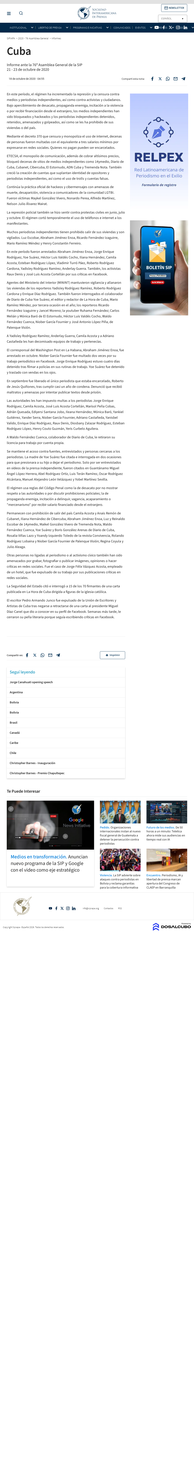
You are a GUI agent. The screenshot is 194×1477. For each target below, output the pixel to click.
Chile (13, 753)
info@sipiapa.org (91, 908)
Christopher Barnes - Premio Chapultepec (37, 773)
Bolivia (14, 702)
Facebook (56, 908)
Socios (183, 27)
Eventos (140, 27)
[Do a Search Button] (20, 13)
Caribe (14, 743)
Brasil (13, 723)
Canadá (15, 733)
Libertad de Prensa (49, 27)
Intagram (68, 908)
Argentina (16, 692)
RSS (120, 908)
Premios (162, 27)
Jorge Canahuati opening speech (31, 682)
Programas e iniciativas (87, 27)
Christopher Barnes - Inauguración (32, 763)
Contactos (108, 908)
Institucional (18, 27)
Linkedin (73, 908)
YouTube (50, 908)
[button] (174, 8)
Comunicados (121, 27)
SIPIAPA (11, 38)
